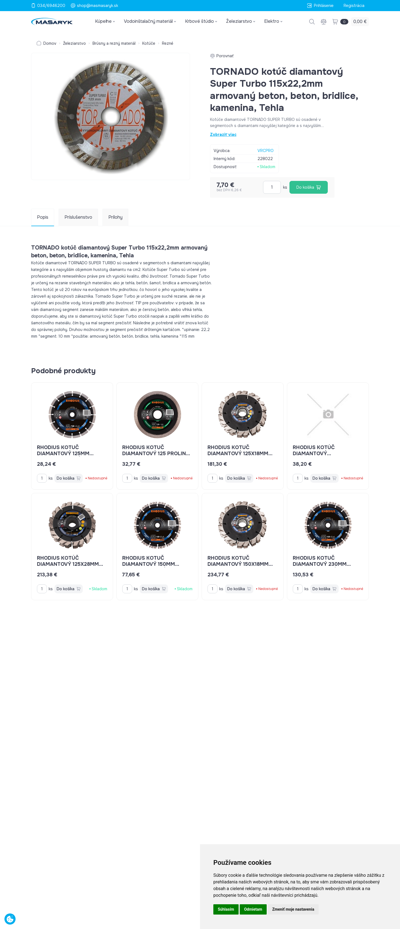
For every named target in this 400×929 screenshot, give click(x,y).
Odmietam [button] (253, 909)
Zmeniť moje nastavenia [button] (293, 909)
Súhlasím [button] (226, 909)
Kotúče (148, 43)
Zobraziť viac (223, 134)
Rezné (167, 43)
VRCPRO (266, 150)
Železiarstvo (74, 43)
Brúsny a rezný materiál (114, 43)
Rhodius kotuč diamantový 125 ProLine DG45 (156, 453)
